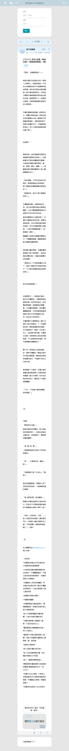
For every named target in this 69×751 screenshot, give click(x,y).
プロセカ (31, 53)
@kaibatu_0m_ (38, 548)
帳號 (24, 11)
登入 (26, 31)
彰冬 (36, 53)
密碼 (24, 20)
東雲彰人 (41, 53)
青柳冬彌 (47, 53)
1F (25, 66)
